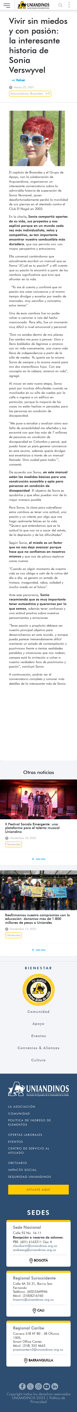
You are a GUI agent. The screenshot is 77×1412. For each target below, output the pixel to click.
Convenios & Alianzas (38, 1048)
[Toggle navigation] (69, 5)
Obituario (17, 1163)
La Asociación (22, 1106)
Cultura (38, 1060)
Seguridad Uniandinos (29, 1176)
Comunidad (38, 1012)
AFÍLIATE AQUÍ (38, 1189)
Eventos (38, 1036)
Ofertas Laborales (25, 1134)
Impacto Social (22, 1169)
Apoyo (38, 1024)
